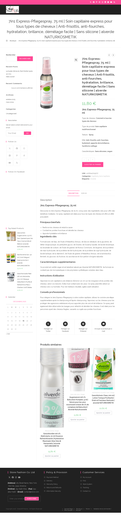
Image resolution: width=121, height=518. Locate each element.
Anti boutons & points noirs (100, 392)
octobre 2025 (10, 99)
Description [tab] (73, 193)
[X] (90, 2)
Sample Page (68, 509)
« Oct (8, 334)
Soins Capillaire (104, 176)
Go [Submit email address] (27, 133)
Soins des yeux (75, 394)
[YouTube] (111, 2)
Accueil (78, 510)
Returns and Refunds (53, 487)
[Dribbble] (99, 2)
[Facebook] (93, 2)
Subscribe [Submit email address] (31, 498)
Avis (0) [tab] (84, 193)
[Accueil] (7, 41)
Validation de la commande (101, 509)
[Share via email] (103, 327)
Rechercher (10, 55)
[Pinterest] (96, 2)
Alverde (93, 179)
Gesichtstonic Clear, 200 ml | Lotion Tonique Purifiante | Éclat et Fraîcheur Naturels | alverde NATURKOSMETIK (103, 399)
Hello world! (10, 77)
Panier (88, 509)
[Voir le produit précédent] (109, 55)
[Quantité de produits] (88, 160)
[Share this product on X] (48, 327)
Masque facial (49, 431)
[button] (76, 60)
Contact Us (86, 491)
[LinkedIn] (105, 2)
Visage (56, 431)
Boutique (79, 509)
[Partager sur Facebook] (65, 327)
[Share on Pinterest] (83, 327)
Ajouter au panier (92, 164)
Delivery (49, 481)
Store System (87, 484)
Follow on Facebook (16, 172)
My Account (87, 477)
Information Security (53, 491)
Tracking (86, 487)
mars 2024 (10, 102)
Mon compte (68, 510)
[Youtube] (9, 162)
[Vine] (24, 155)
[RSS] (114, 2)
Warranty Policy (52, 484)
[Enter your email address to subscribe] (19, 133)
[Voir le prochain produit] (113, 55)
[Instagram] (102, 2)
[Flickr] (108, 2)
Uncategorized (11, 113)
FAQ (84, 481)
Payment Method (52, 477)
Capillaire (95, 176)
